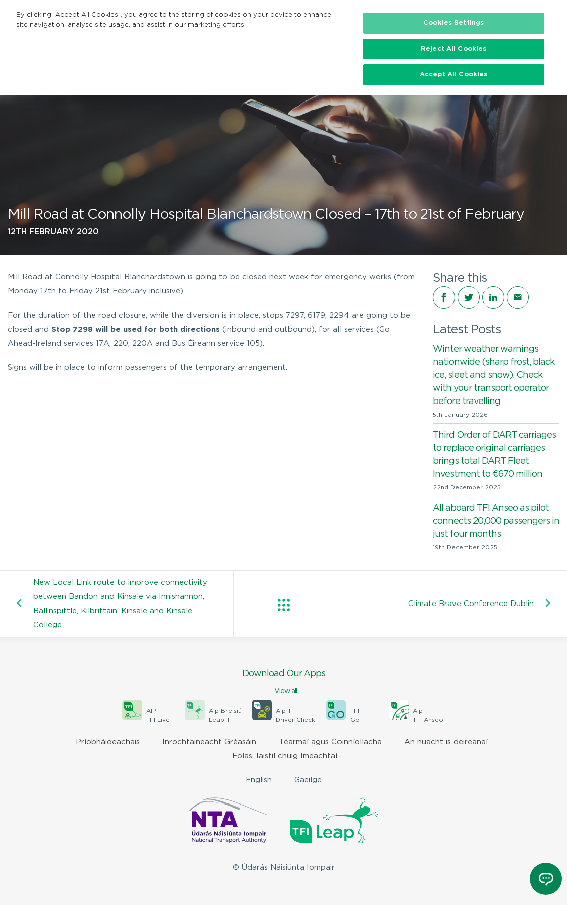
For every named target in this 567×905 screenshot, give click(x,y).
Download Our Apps (283, 683)
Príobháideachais (108, 742)
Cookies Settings (453, 23)
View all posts (284, 605)
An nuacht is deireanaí (446, 742)
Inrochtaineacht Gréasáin (209, 742)
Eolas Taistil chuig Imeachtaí (284, 756)
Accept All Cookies (453, 74)
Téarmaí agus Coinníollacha (330, 742)
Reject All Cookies (453, 49)
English (259, 780)
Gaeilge (308, 780)
